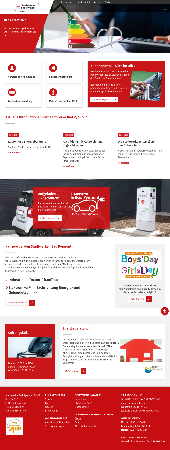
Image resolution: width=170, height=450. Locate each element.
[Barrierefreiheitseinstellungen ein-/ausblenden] (165, 311)
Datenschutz (82, 406)
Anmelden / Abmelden (57, 422)
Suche (107, 2)
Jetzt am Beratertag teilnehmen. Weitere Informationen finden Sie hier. (20, 31)
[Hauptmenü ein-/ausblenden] (165, 8)
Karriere (97, 2)
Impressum (81, 399)
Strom (48, 399)
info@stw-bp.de (136, 403)
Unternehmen (66, 2)
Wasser (49, 406)
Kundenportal (83, 2)
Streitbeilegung (83, 403)
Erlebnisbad (51, 410)
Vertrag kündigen (54, 426)
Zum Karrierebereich (17, 302)
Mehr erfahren (47, 218)
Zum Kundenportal (101, 99)
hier (156, 410)
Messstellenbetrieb (85, 426)
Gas (47, 403)
